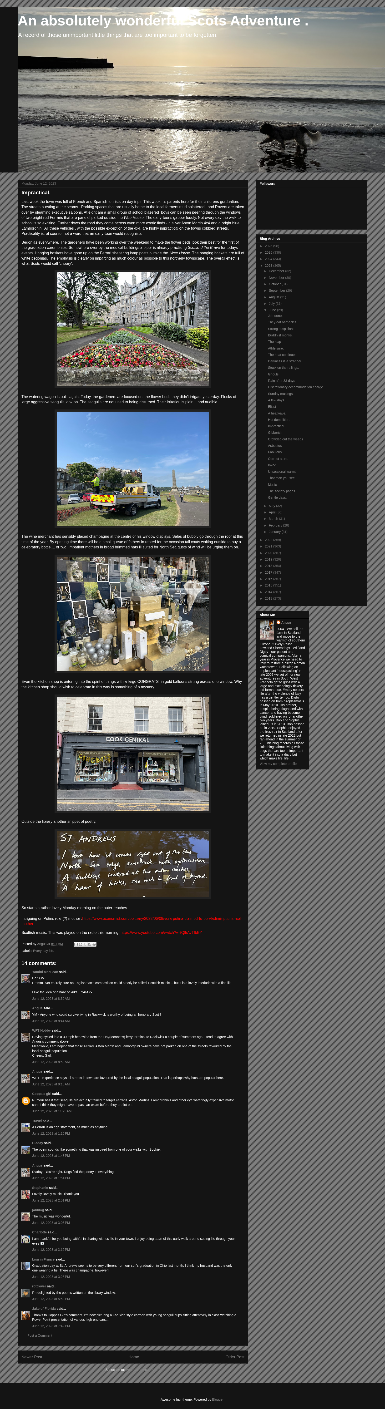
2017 (269, 572)
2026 (269, 246)
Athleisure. (276, 348)
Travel (37, 1121)
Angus (37, 1008)
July (272, 303)
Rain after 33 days (281, 381)
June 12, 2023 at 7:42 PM (51, 1326)
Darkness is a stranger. (285, 361)
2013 (269, 598)
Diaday (37, 1143)
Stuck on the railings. (283, 367)
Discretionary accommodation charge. (296, 387)
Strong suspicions (281, 329)
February (276, 525)
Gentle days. (277, 497)
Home (133, 1357)
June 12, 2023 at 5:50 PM (51, 1299)
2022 (269, 540)
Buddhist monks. (280, 335)
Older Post (235, 1357)
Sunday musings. (281, 394)
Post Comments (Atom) (143, 1370)
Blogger (217, 1399)
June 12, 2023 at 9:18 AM (51, 1084)
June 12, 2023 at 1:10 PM (51, 1133)
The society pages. (282, 491)
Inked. (272, 465)
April (272, 512)
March (274, 519)
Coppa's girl (41, 1094)
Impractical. (276, 426)
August (274, 297)
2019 (269, 559)
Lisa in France (43, 1259)
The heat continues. (282, 355)
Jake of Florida (44, 1308)
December (277, 271)
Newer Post (31, 1357)
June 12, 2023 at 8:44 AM (51, 1021)
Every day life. (43, 951)
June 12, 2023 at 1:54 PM (51, 1178)
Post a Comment (39, 1335)
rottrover (39, 1286)
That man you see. (282, 478)
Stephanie (40, 1188)
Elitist (272, 407)
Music (272, 485)
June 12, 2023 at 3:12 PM (51, 1249)
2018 (269, 566)
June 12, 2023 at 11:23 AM (51, 1111)
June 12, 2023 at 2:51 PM (51, 1200)
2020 (269, 553)
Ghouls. (273, 374)
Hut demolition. (279, 420)
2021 (269, 546)
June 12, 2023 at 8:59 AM (51, 1062)
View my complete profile (278, 764)
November (277, 278)
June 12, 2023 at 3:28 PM (51, 1277)
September (277, 290)
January (275, 532)
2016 (269, 579)
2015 (269, 585)
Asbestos (275, 446)
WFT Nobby (41, 1030)
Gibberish (275, 432)
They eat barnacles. (282, 322)
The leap (274, 342)
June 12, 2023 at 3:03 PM (51, 1223)
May (272, 506)
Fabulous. (275, 452)
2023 (269, 265)
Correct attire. (278, 459)
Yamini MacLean (45, 972)
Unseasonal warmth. (283, 471)
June (273, 310)
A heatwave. (277, 413)
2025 (269, 252)
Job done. (275, 316)
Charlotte (39, 1232)
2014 (269, 592)
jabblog (38, 1210)
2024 (269, 259)
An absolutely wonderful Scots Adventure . (163, 21)
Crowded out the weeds (285, 439)
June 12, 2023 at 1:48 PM (51, 1156)
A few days (276, 400)
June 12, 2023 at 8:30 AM (51, 998)
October (275, 284)
